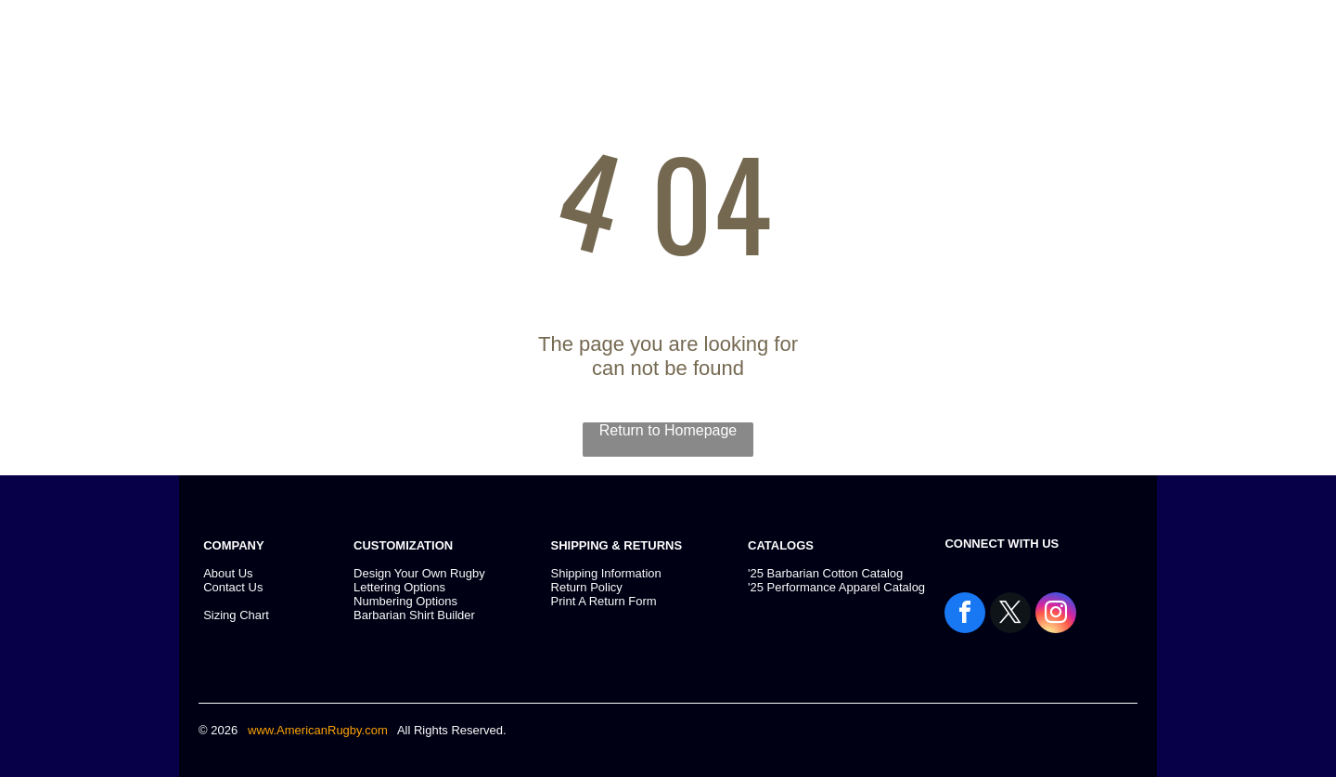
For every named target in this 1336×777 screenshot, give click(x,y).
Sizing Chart (236, 615)
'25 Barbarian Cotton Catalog (825, 573)
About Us (227, 573)
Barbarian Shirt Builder (414, 615)
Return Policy (587, 587)
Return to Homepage (668, 430)
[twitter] (1010, 615)
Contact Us (233, 587)
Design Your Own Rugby (419, 573)
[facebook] (964, 615)
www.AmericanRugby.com (319, 730)
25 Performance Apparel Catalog (837, 587)
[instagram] (1055, 615)
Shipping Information (606, 573)
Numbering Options (405, 601)
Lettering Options (399, 587)
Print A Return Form (604, 601)
